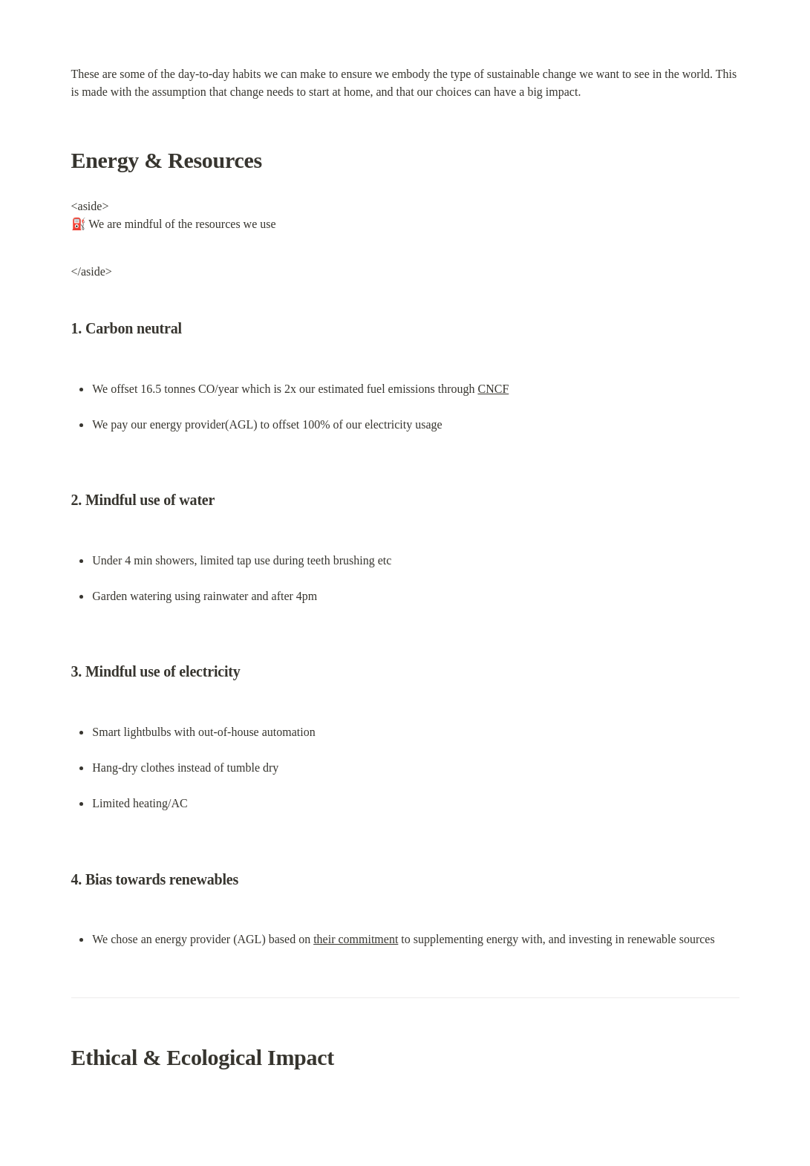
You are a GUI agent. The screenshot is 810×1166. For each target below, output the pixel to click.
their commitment (355, 939)
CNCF (493, 388)
